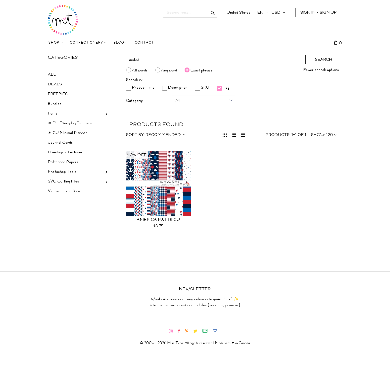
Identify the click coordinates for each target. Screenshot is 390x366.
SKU (202, 87)
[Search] (213, 60)
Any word (169, 70)
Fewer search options (321, 70)
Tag (223, 87)
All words (140, 70)
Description (175, 87)
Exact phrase (202, 70)
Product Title (140, 87)
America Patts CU (158, 220)
